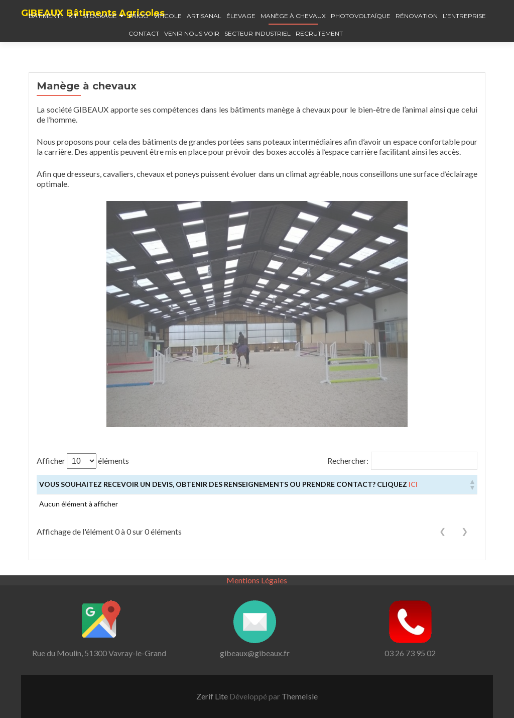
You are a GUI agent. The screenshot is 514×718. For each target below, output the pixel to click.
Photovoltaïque (361, 16)
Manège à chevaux (293, 16)
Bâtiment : (46, 16)
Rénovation (417, 16)
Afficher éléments (83, 461)
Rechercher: (347, 460)
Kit (72, 16)
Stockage (99, 16)
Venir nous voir (191, 33)
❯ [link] (464, 531)
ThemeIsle (300, 696)
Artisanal (204, 16)
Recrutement (319, 33)
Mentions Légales (256, 580)
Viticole (168, 16)
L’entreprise (464, 16)
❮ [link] (442, 531)
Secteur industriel (257, 33)
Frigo (138, 16)
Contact (143, 33)
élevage (240, 16)
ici (413, 484)
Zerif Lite (212, 696)
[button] (472, 484)
